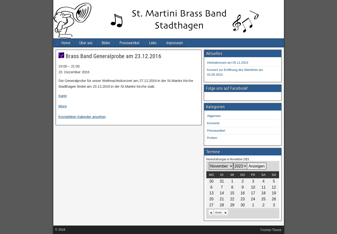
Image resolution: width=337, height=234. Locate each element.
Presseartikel (129, 43)
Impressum (174, 43)
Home (65, 43)
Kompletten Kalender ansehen (82, 117)
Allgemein (214, 116)
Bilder (106, 43)
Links (153, 43)
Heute (218, 212)
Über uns (85, 43)
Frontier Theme (271, 230)
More (62, 106)
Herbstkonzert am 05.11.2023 (227, 62)
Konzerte (213, 123)
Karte (62, 96)
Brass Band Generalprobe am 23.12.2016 (109, 56)
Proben (212, 138)
